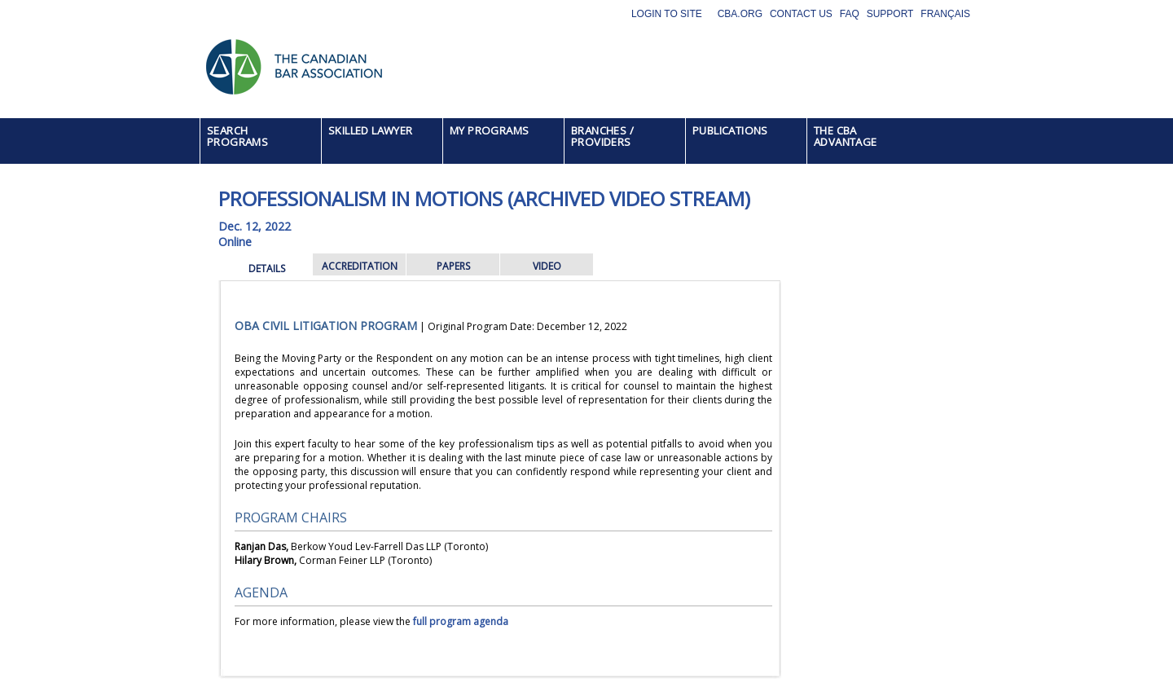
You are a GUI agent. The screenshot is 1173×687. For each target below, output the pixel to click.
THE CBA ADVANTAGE (845, 136)
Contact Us (801, 14)
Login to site (666, 14)
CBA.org (740, 14)
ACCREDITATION (360, 266)
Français (945, 14)
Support (890, 14)
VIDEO (547, 266)
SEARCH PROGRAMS (237, 136)
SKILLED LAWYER (370, 130)
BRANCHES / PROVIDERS (602, 136)
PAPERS (453, 266)
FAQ (849, 14)
